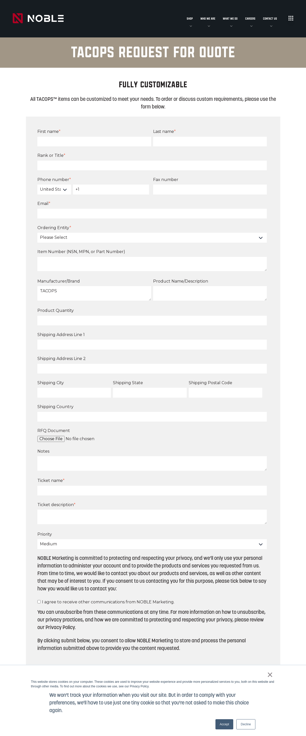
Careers (250, 18)
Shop (190, 18)
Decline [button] (246, 724)
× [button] (270, 674)
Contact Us (270, 18)
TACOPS (94, 293)
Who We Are (207, 18)
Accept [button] (224, 724)
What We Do (230, 18)
